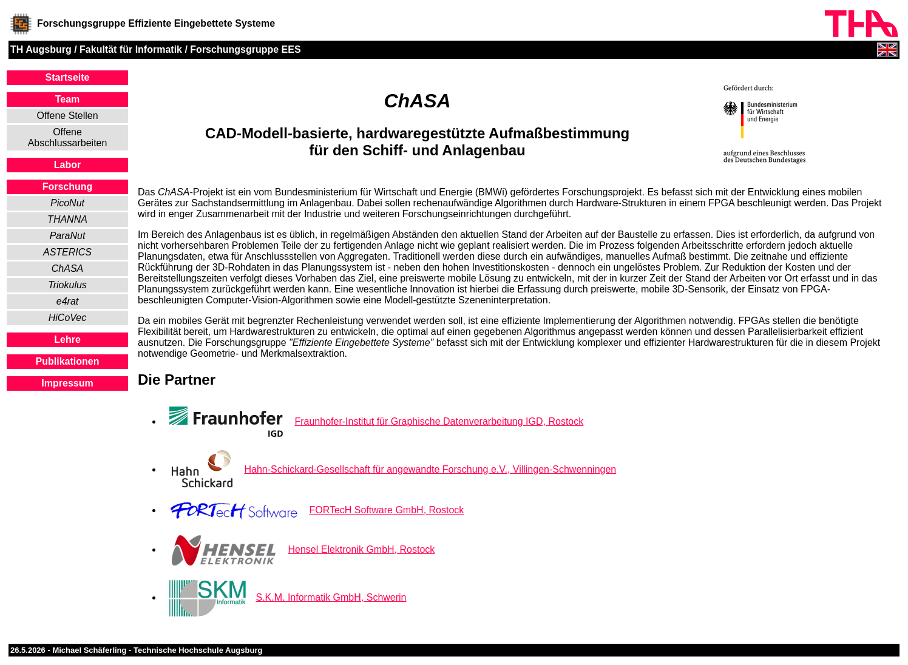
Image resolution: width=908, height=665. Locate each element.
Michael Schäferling (89, 650)
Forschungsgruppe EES (245, 49)
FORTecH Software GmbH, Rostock (386, 510)
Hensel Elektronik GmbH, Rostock (361, 549)
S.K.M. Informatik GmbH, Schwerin (331, 597)
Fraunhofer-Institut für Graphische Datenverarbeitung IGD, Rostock (438, 421)
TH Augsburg (41, 49)
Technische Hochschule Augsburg (198, 650)
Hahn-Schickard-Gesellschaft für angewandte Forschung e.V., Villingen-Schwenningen (430, 469)
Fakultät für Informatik (131, 49)
